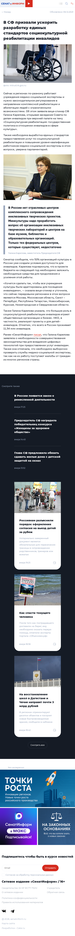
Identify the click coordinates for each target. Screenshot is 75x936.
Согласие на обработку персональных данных (29, 875)
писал (37, 334)
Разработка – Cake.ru (13, 928)
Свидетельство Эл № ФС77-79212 (19, 888)
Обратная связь (55, 892)
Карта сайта (8, 923)
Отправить (50, 868)
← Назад (6, 12)
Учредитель (53, 888)
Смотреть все (38, 745)
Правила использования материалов (22, 902)
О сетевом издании (12, 892)
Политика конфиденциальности (19, 898)
